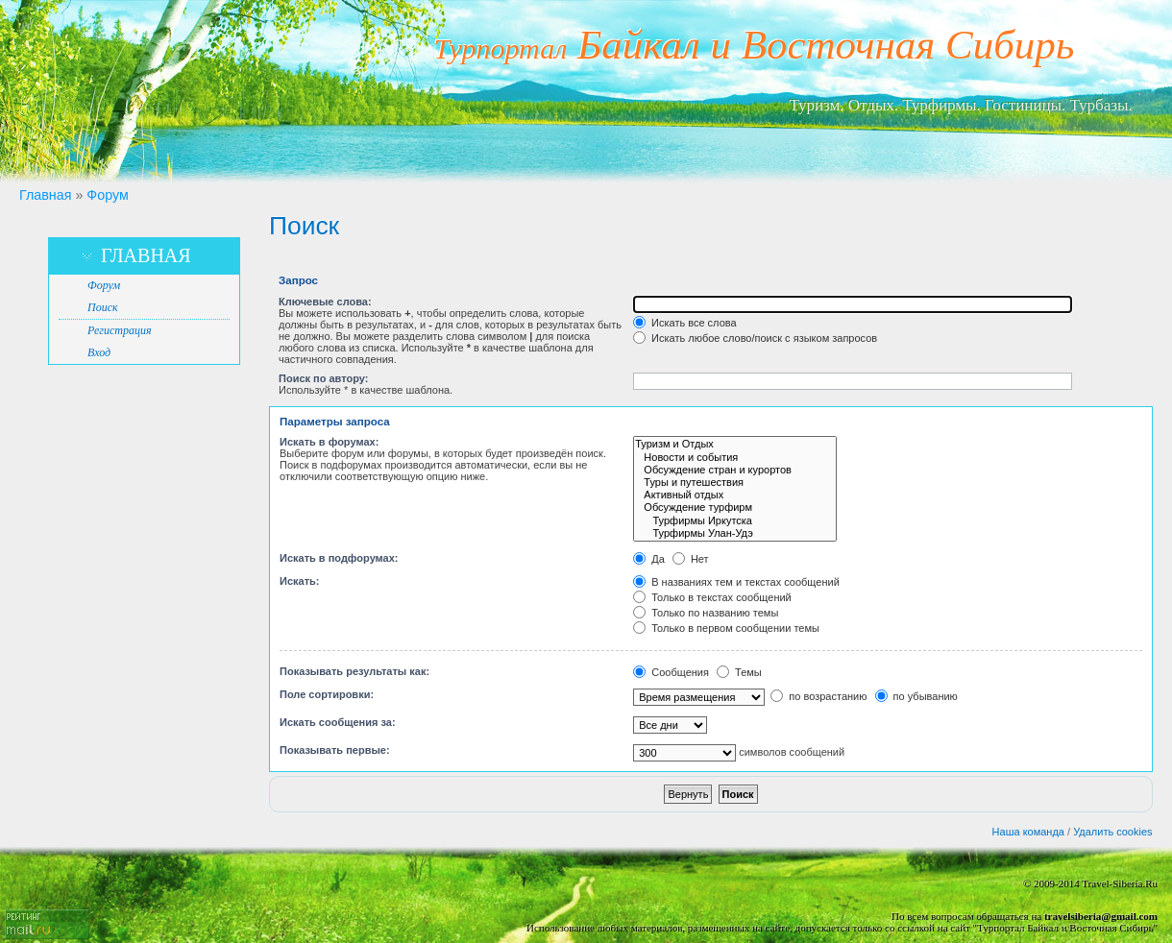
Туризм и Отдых (735, 444)
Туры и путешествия (735, 482)
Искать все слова (685, 322)
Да (649, 559)
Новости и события (735, 457)
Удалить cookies (1112, 831)
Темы (739, 672)
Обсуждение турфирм (735, 507)
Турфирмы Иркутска (735, 521)
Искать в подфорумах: (339, 558)
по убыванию (916, 696)
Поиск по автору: (323, 378)
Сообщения (671, 672)
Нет (690, 559)
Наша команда (1028, 831)
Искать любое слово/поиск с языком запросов (755, 338)
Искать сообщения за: (338, 722)
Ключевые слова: (325, 301)
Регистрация (119, 330)
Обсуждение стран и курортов (735, 470)
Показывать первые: (335, 750)
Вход (98, 352)
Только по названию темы (705, 612)
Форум (107, 195)
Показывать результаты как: (354, 671)
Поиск (102, 307)
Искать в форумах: (329, 441)
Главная (45, 195)
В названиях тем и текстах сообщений (736, 582)
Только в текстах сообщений (712, 597)
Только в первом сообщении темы (726, 628)
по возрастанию (818, 696)
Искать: (299, 581)
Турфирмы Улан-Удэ (735, 533)
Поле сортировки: (327, 694)
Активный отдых (735, 495)
